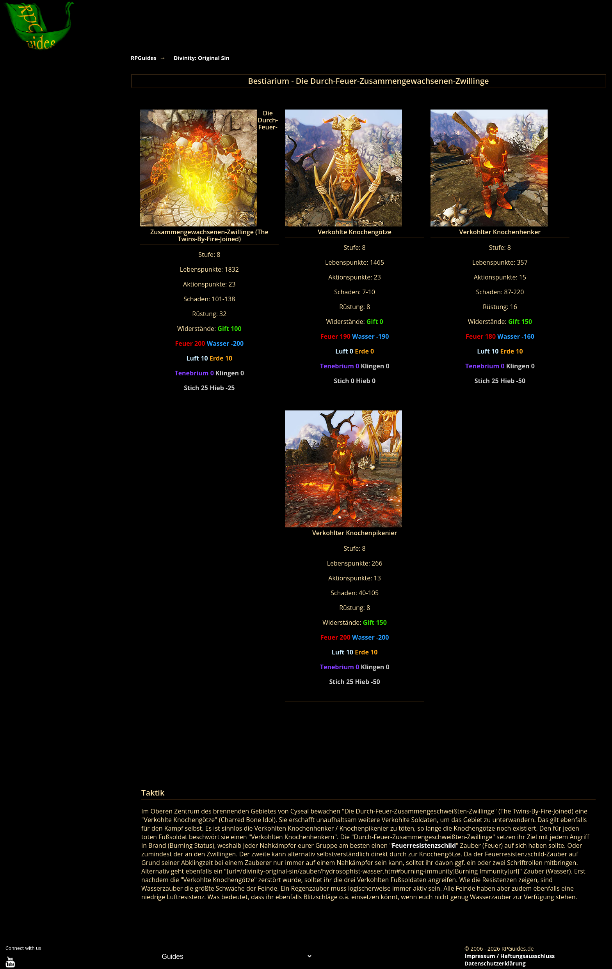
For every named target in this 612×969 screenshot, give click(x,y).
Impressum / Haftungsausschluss (509, 956)
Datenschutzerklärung (495, 963)
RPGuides (144, 58)
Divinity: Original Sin (202, 58)
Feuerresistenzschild (424, 845)
